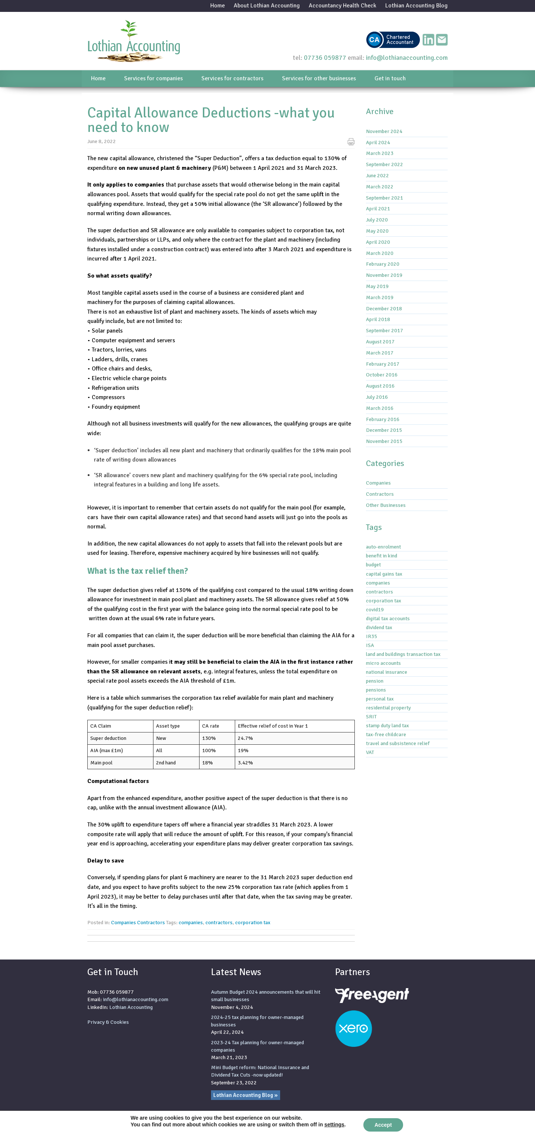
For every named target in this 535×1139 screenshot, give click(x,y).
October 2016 (382, 374)
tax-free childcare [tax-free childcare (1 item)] (386, 734)
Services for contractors (232, 78)
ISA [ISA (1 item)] (370, 645)
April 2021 (378, 208)
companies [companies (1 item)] (378, 582)
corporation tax (252, 922)
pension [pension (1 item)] (374, 680)
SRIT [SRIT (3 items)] (371, 716)
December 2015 (384, 430)
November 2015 (384, 441)
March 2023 (379, 153)
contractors (219, 922)
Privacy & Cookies (108, 1022)
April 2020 (378, 242)
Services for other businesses (319, 78)
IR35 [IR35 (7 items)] (371, 636)
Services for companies (153, 78)
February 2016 (382, 419)
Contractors (151, 922)
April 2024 (378, 142)
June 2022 (377, 175)
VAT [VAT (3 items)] (370, 752)
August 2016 (380, 385)
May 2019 (377, 286)
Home (217, 5)
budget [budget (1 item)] (373, 564)
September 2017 (384, 330)
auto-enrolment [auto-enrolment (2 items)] (383, 546)
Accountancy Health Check (342, 5)
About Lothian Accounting (267, 5)
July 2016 (377, 397)
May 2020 (377, 230)
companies (191, 922)
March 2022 (379, 186)
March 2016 (379, 408)
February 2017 (382, 363)
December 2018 (384, 308)
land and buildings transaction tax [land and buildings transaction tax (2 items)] (403, 654)
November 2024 (384, 131)
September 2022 (384, 164)
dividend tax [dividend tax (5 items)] (379, 627)
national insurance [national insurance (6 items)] (386, 672)
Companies (123, 922)
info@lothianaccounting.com (407, 58)
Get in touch (390, 78)
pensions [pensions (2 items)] (376, 689)
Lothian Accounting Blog (416, 5)
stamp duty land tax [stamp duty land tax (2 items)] (387, 725)
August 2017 (380, 341)
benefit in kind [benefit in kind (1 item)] (381, 555)
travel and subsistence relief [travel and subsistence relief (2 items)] (397, 743)
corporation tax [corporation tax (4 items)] (383, 600)
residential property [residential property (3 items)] (388, 707)
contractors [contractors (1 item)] (379, 591)
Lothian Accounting (131, 1007)
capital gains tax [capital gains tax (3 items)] (384, 573)
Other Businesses (386, 505)
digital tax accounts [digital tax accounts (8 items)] (388, 618)
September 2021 (384, 197)
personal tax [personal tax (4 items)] (380, 698)
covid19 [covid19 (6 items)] (375, 609)
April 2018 (378, 319)
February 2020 (382, 264)
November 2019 (384, 275)
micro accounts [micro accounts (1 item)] (383, 663)
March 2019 (379, 297)
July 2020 (377, 219)
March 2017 (379, 352)
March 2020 (379, 253)
